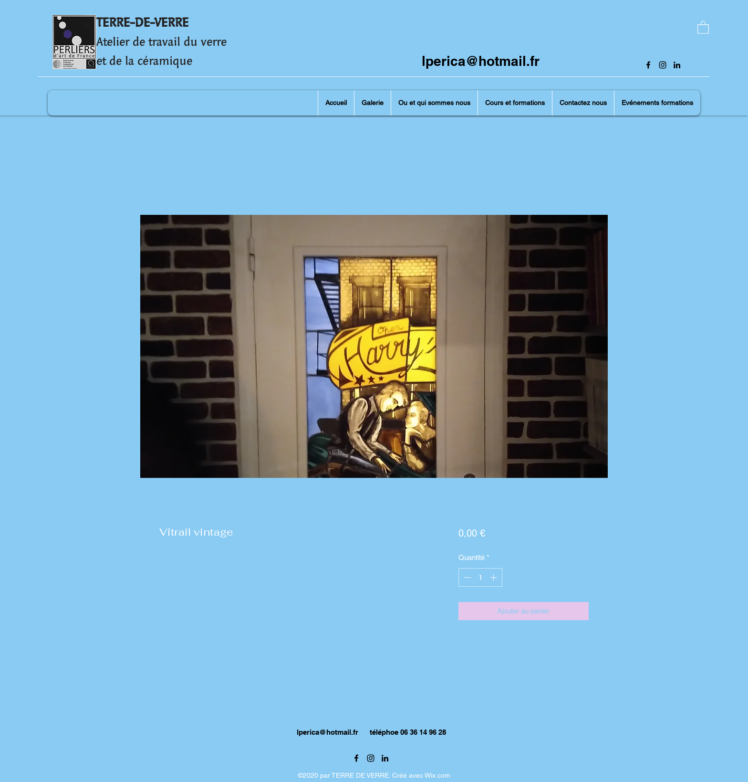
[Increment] (494, 577)
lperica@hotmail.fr (481, 61)
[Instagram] (662, 65)
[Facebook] (648, 65)
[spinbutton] (480, 577)
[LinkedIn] (677, 65)
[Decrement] (466, 577)
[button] (703, 27)
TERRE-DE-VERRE (142, 22)
